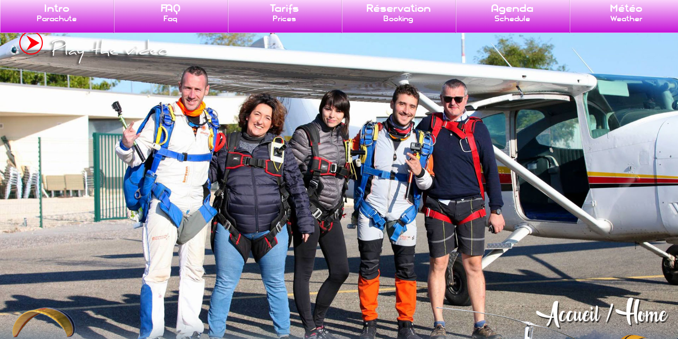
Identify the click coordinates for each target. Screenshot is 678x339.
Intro (57, 12)
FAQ (171, 12)
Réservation (398, 12)
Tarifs (284, 12)
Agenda (512, 12)
